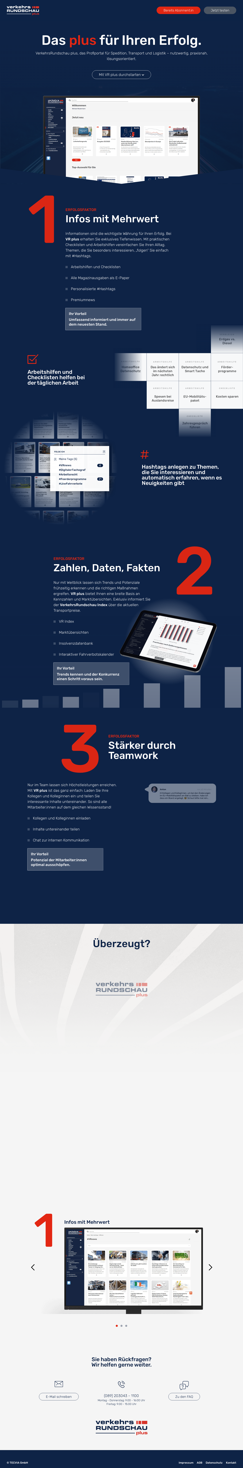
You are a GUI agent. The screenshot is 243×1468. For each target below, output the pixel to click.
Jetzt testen (220, 10)
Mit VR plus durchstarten (121, 75)
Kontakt (231, 1462)
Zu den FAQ (184, 1397)
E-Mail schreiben (59, 1397)
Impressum (186, 1462)
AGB (199, 1462)
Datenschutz (214, 1462)
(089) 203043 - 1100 (121, 1395)
